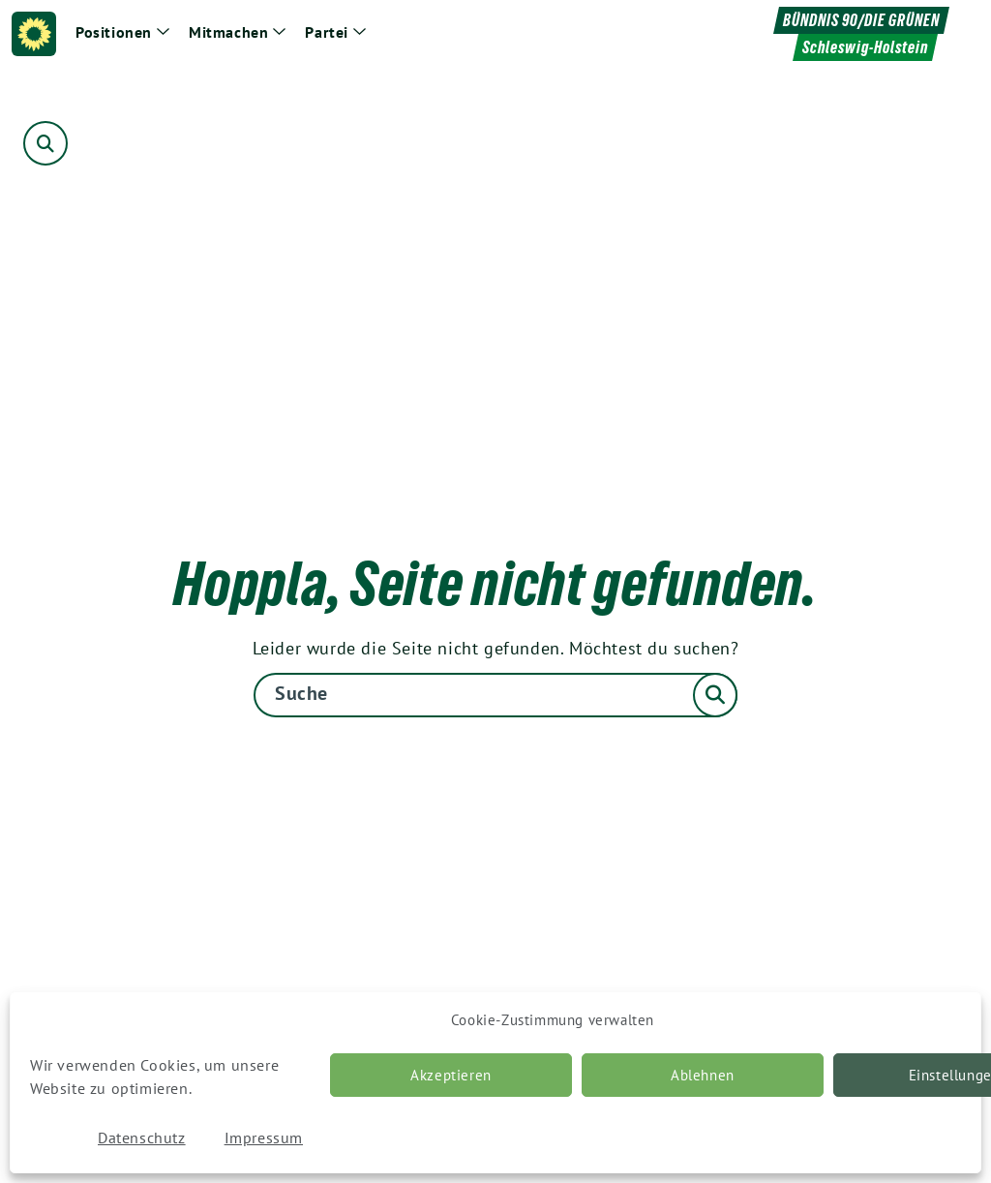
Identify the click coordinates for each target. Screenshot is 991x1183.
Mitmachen (228, 32)
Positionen (113, 32)
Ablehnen (703, 1075)
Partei (326, 32)
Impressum (264, 1137)
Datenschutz (142, 1137)
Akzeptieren (451, 1075)
